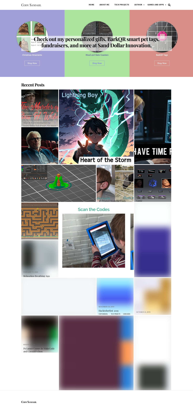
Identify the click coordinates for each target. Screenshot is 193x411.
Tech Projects (121, 5)
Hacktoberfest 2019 (108, 310)
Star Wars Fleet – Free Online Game (151, 199)
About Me (104, 5)
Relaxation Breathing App (36, 276)
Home (91, 5)
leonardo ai (30, 116)
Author (138, 5)
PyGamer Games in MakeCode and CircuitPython (39, 350)
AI (24, 116)
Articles (38, 114)
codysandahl (27, 114)
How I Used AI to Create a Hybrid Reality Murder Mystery (39, 109)
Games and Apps (156, 5)
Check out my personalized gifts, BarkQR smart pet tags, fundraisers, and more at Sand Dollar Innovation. (96, 42)
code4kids (126, 314)
